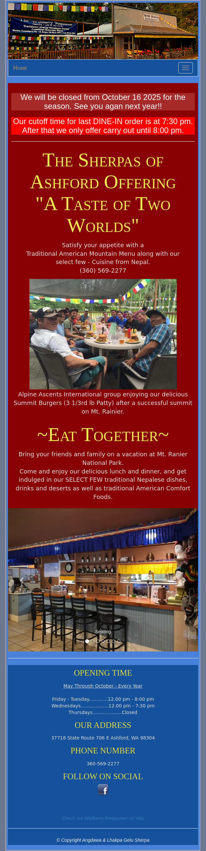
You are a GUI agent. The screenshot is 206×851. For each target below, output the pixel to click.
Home (20, 68)
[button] (22, 579)
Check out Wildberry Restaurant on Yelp (103, 818)
